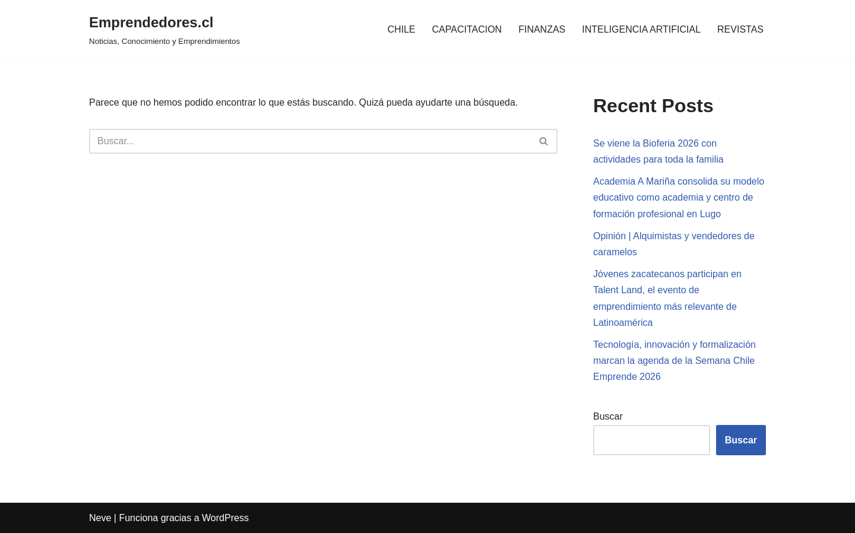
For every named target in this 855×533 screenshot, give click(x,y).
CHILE (401, 29)
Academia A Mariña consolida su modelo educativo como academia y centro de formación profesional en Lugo (678, 197)
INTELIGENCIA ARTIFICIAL (641, 29)
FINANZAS (541, 29)
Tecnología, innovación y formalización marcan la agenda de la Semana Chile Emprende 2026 (674, 361)
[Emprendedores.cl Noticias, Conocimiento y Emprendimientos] (164, 29)
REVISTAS (740, 29)
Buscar (608, 416)
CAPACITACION (467, 29)
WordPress (225, 518)
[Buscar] (310, 141)
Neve (100, 518)
